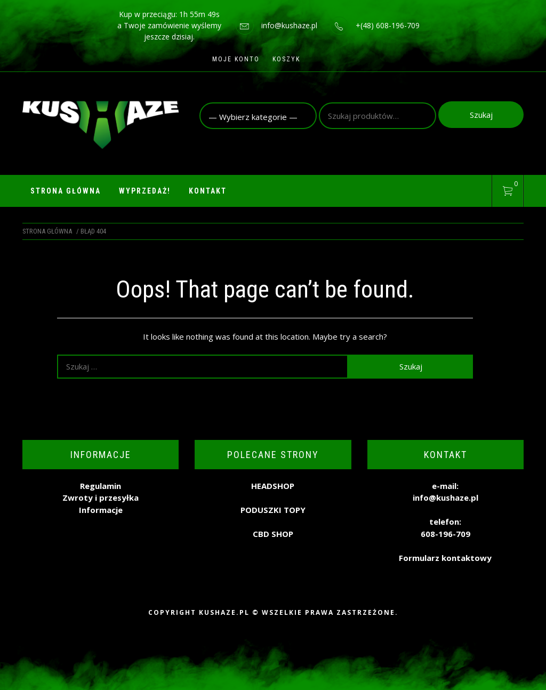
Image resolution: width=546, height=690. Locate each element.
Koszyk (286, 59)
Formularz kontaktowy (445, 557)
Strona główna (65, 191)
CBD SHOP (273, 533)
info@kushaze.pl (289, 25)
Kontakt (208, 191)
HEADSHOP (272, 485)
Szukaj (481, 114)
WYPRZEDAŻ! (145, 191)
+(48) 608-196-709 (388, 25)
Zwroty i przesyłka (100, 497)
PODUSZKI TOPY (273, 509)
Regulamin (100, 485)
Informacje (101, 509)
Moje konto (236, 59)
